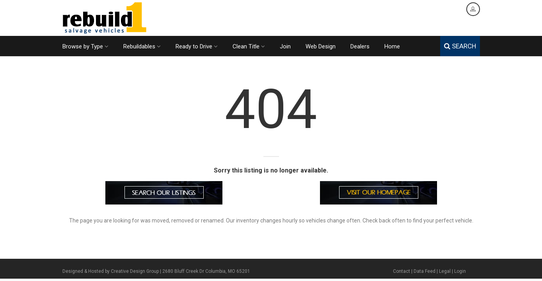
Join (285, 46)
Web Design (321, 46)
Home (392, 46)
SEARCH (460, 46)
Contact (401, 271)
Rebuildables (142, 46)
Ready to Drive (197, 46)
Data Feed (424, 271)
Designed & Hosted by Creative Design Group (110, 271)
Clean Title (249, 46)
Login (460, 271)
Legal (445, 271)
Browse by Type (85, 46)
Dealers (360, 46)
